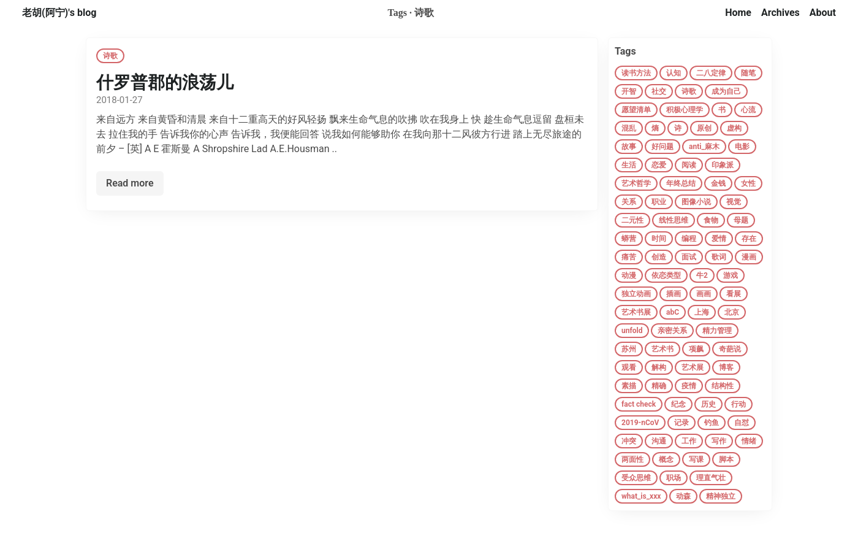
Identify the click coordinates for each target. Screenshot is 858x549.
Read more (130, 183)
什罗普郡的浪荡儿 (164, 82)
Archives (780, 12)
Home (738, 12)
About (823, 12)
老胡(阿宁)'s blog (59, 12)
